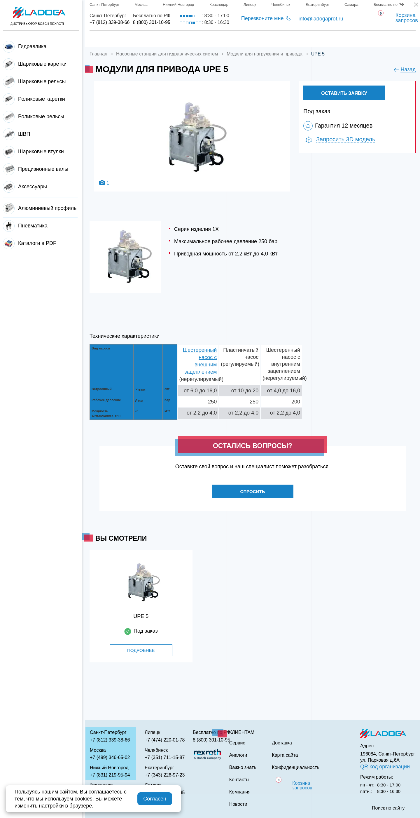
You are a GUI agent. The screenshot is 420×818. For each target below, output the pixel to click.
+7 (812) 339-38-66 (110, 22)
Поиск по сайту (388, 808)
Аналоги (268, 39)
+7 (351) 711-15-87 (165, 757)
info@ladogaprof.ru (320, 18)
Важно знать (315, 39)
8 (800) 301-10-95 (151, 22)
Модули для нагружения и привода (264, 53)
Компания (144, 39)
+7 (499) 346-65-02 (110, 757)
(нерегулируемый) (201, 379)
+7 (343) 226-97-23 (165, 774)
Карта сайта (285, 755)
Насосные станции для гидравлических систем (167, 53)
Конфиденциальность (295, 767)
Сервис (229, 39)
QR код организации (385, 767)
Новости (238, 804)
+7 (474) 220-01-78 (165, 739)
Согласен (154, 799)
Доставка (188, 39)
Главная (101, 39)
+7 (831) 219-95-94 (110, 774)
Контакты (363, 39)
